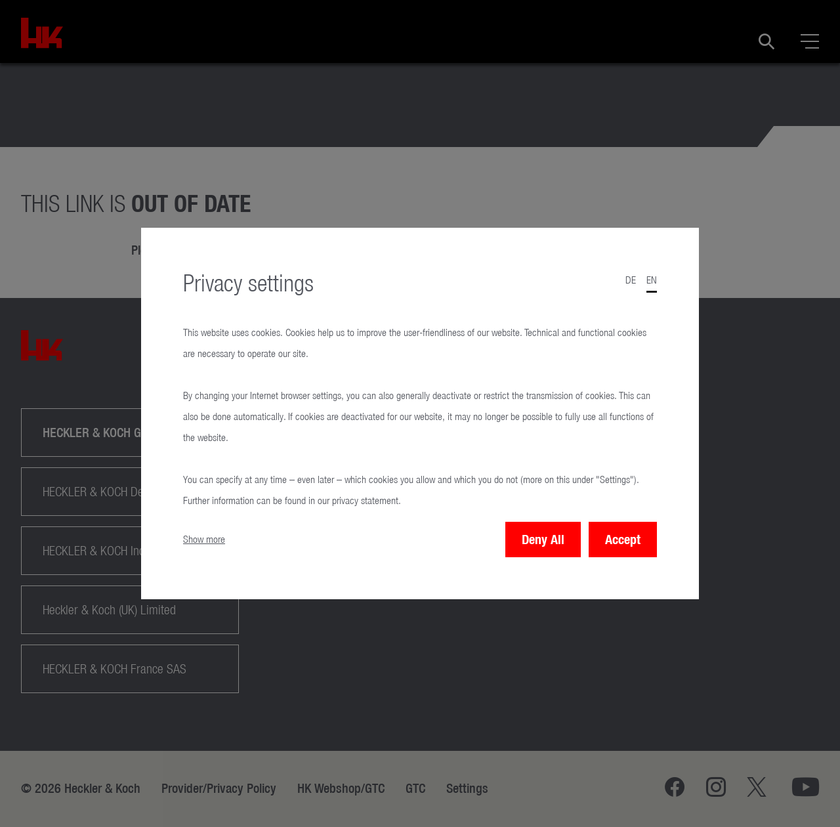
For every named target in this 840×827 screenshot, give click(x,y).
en (651, 280)
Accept (622, 539)
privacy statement (365, 500)
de (630, 280)
